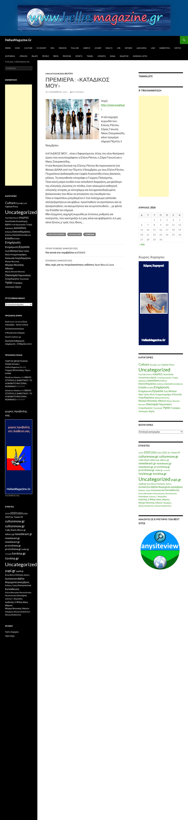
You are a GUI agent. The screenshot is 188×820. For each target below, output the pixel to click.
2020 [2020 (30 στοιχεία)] (153, 452)
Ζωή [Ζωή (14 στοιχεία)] (166, 391)
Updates (102, 56)
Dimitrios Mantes (13, 377)
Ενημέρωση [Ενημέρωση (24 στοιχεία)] (145, 391)
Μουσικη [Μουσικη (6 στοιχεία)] (142, 404)
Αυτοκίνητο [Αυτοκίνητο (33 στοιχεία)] (145, 486)
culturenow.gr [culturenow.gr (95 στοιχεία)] (148, 456)
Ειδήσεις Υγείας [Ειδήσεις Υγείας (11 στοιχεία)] (145, 490)
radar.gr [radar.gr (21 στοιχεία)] (159, 470)
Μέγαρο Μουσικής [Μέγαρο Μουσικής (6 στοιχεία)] (162, 398)
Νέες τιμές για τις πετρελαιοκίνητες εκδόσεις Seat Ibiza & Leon (85, 262)
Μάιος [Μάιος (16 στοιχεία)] (159, 499)
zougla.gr (75, 234)
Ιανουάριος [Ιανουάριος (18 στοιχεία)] (144, 496)
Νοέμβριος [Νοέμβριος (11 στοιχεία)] (167, 503)
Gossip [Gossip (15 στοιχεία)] (153, 364)
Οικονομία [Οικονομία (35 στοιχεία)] (152, 404)
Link (153, 48)
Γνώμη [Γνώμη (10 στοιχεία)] (175, 377)
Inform (128, 48)
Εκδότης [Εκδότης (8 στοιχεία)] (160, 384)
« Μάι (142, 244)
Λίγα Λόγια (9, 636)
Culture (28, 48)
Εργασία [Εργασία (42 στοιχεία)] (157, 391)
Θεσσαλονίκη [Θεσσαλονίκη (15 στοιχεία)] (159, 493)
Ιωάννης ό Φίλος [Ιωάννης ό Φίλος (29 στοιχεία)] (147, 499)
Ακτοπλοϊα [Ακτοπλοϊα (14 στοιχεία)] (168, 374)
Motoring (10, 56)
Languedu (141, 48)
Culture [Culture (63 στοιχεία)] (144, 364)
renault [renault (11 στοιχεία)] (166, 470)
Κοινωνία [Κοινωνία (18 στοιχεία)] (177, 394)
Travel (90, 56)
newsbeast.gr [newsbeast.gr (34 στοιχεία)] (164, 463)
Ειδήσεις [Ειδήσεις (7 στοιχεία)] (163, 381)
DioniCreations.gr (13, 337)
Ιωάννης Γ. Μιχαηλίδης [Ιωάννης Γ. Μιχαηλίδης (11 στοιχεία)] (158, 496)
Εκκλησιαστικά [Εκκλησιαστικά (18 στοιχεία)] (158, 490)
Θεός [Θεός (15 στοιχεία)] (152, 394)
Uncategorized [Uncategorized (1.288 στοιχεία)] (154, 479)
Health (109, 48)
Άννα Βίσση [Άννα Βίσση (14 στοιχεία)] (152, 484)
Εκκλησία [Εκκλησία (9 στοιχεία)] (168, 384)
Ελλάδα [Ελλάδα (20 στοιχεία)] (143, 387)
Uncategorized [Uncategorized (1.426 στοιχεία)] (154, 369)
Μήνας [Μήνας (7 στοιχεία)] (169, 401)
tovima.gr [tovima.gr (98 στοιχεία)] (145, 474)
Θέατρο (68, 73)
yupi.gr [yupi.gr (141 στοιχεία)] (176, 480)
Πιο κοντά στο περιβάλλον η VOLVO (85, 250)
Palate (35, 56)
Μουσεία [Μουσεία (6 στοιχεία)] (176, 401)
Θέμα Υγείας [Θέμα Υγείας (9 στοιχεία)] (144, 394)
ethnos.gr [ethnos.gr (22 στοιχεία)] (154, 460)
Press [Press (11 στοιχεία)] (171, 365)
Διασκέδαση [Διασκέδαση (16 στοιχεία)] (153, 380)
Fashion (62, 48)
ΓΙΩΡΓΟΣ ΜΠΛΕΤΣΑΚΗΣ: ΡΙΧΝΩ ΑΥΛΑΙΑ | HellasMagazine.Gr (16, 364)
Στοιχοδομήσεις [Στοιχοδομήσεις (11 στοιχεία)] (146, 408)
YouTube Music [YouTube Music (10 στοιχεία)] (145, 374)
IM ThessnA (78, 92)
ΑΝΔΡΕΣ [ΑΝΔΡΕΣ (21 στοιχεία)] (158, 374)
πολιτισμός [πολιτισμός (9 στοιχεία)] (143, 411)
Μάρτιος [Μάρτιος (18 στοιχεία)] (166, 499)
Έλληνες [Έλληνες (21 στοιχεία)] (161, 483)
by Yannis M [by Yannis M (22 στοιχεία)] (174, 452)
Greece (86, 48)
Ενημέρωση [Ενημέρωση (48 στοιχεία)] (161, 387)
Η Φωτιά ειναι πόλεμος (15, 333)
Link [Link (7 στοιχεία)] (159, 365)
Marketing (164, 48)
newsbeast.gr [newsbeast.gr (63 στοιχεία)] (147, 463)
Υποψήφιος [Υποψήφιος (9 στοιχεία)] (175, 408)
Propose (67, 56)
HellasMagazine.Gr (18, 40)
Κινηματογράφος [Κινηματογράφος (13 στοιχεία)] (163, 394)
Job (119, 48)
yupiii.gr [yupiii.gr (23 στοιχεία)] (142, 483)
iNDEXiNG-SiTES (140, 56)
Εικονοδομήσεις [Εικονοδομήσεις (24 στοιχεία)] (147, 383)
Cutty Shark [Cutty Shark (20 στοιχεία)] (144, 460)
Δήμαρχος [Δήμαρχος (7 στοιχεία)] (143, 381)
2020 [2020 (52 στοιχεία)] (147, 452)
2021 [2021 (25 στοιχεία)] (164, 452)
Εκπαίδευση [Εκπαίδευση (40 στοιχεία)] (172, 490)
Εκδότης (124, 56)
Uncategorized (54, 73)
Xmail (112, 56)
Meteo (178, 48)
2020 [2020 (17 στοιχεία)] (159, 452)
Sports (78, 56)
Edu (52, 48)
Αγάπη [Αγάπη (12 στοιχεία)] (169, 484)
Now (17, 48)
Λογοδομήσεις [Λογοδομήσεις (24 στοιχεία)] (147, 397)
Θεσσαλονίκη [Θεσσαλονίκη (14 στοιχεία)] (171, 493)
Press (55, 56)
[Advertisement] (154, 146)
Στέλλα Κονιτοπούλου (14, 328)
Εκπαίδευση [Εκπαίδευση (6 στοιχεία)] (178, 384)
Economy (41, 48)
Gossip (98, 48)
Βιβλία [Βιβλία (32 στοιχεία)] (154, 486)
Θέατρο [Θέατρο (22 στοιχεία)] (172, 391)
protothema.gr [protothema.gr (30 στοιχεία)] (162, 466)
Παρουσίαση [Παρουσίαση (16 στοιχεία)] (165, 404)
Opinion (23, 56)
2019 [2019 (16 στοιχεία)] (141, 452)
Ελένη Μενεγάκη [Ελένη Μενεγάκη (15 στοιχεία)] (146, 493)
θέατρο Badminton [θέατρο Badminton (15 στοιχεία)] (147, 506)
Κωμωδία (89, 234)
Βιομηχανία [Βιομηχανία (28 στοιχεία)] (164, 486)
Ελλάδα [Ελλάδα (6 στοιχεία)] (150, 387)
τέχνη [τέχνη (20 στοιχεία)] (151, 411)
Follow (75, 48)
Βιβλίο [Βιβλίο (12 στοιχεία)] (153, 377)
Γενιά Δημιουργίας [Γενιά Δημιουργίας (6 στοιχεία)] (164, 378)
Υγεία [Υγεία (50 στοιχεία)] (166, 407)
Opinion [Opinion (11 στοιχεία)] (165, 365)
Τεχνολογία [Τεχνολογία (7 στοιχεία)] (157, 408)
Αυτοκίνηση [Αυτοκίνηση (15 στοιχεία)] (144, 377)
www (8, 48)
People (45, 56)
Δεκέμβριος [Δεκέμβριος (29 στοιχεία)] (177, 486)
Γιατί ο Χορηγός (12, 632)
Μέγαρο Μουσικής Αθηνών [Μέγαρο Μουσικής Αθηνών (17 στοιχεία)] (152, 400)
